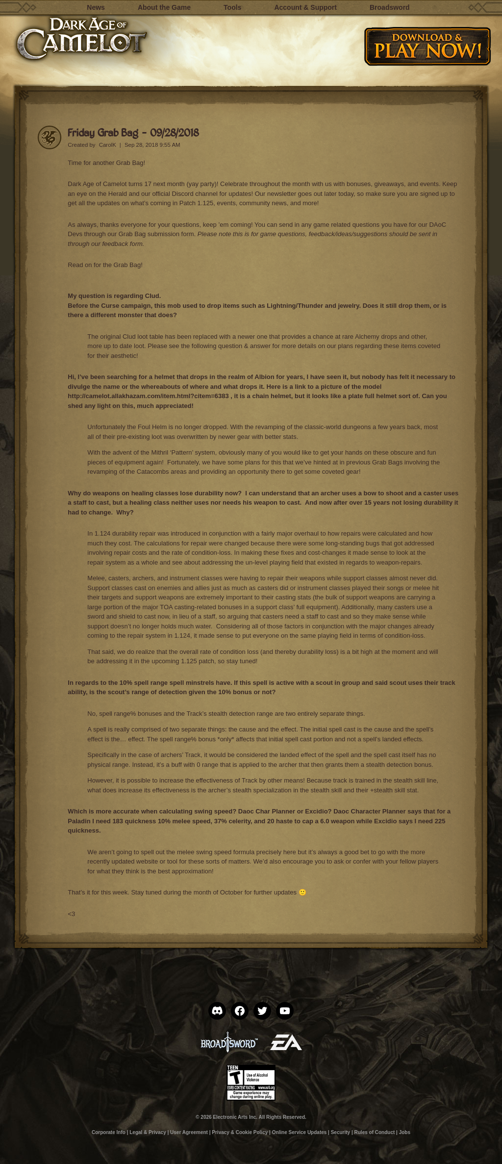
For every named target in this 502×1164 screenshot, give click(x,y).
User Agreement (189, 1132)
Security (340, 1132)
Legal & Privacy (147, 1132)
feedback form (122, 243)
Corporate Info (109, 1132)
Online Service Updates (299, 1132)
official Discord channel (184, 193)
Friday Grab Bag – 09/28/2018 (133, 132)
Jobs (404, 1132)
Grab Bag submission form (156, 234)
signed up (434, 193)
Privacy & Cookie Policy (240, 1132)
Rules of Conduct (374, 1132)
